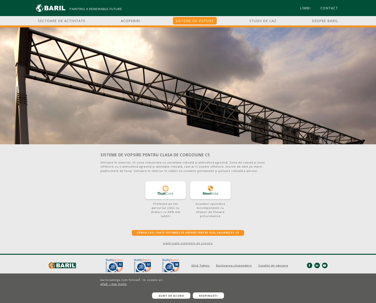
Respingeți (208, 295)
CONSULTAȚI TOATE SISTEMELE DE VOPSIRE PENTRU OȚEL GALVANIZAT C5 (188, 232)
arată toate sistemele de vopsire (188, 243)
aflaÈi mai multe (113, 284)
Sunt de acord (171, 295)
